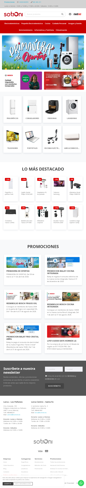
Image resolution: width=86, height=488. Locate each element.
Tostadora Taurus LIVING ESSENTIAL (9, 222)
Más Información (23, 484)
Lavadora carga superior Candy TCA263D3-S (75, 222)
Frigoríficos (24, 462)
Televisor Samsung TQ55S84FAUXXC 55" (59, 195)
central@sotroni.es (13, 415)
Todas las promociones (57, 462)
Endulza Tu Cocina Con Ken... (59, 468)
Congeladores (25, 465)
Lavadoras (24, 468)
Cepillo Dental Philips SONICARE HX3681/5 (26, 194)
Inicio (5, 462)
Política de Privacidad (66, 483)
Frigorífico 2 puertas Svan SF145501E (9, 194)
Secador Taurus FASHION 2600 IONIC (58, 222)
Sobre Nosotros (8, 465)
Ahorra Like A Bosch (56, 472)
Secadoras (24, 472)
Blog (4, 468)
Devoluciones (39, 462)
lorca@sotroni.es (41, 413)
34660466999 (23, 2)
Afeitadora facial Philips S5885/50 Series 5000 (75, 194)
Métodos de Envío (40, 465)
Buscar (62, 14)
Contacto (6, 472)
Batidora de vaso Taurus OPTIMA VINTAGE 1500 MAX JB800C (26, 223)
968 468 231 (37, 2)
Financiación (39, 468)
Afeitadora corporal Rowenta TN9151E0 (40, 223)
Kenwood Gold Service (57, 465)
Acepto (7, 484)
